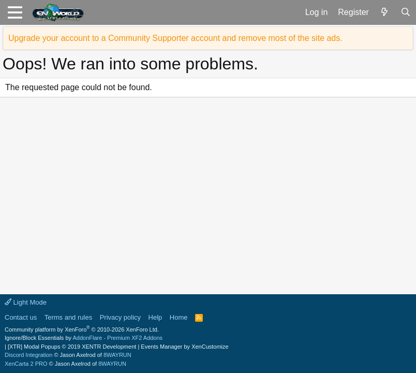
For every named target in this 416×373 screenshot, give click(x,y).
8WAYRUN (117, 355)
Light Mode (26, 302)
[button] (14, 12)
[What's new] (384, 12)
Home (179, 317)
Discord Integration (28, 355)
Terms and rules (68, 317)
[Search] (405, 12)
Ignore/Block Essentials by (83, 338)
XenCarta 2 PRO (26, 364)
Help (155, 317)
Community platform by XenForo (82, 329)
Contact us (21, 317)
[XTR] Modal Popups (72, 346)
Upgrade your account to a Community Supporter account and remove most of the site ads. (175, 38)
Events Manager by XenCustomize (184, 346)
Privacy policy (120, 317)
